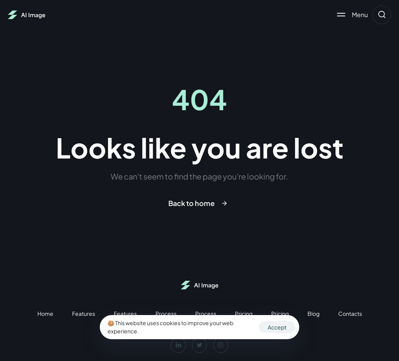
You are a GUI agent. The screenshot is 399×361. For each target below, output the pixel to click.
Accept (277, 327)
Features (83, 313)
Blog (313, 313)
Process (166, 313)
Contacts (350, 313)
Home (45, 313)
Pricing (243, 313)
